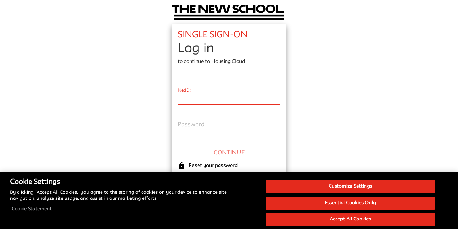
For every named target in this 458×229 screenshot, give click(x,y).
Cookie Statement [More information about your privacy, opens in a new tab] (32, 212)
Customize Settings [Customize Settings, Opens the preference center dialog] (350, 189)
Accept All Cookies (350, 222)
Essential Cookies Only (350, 206)
